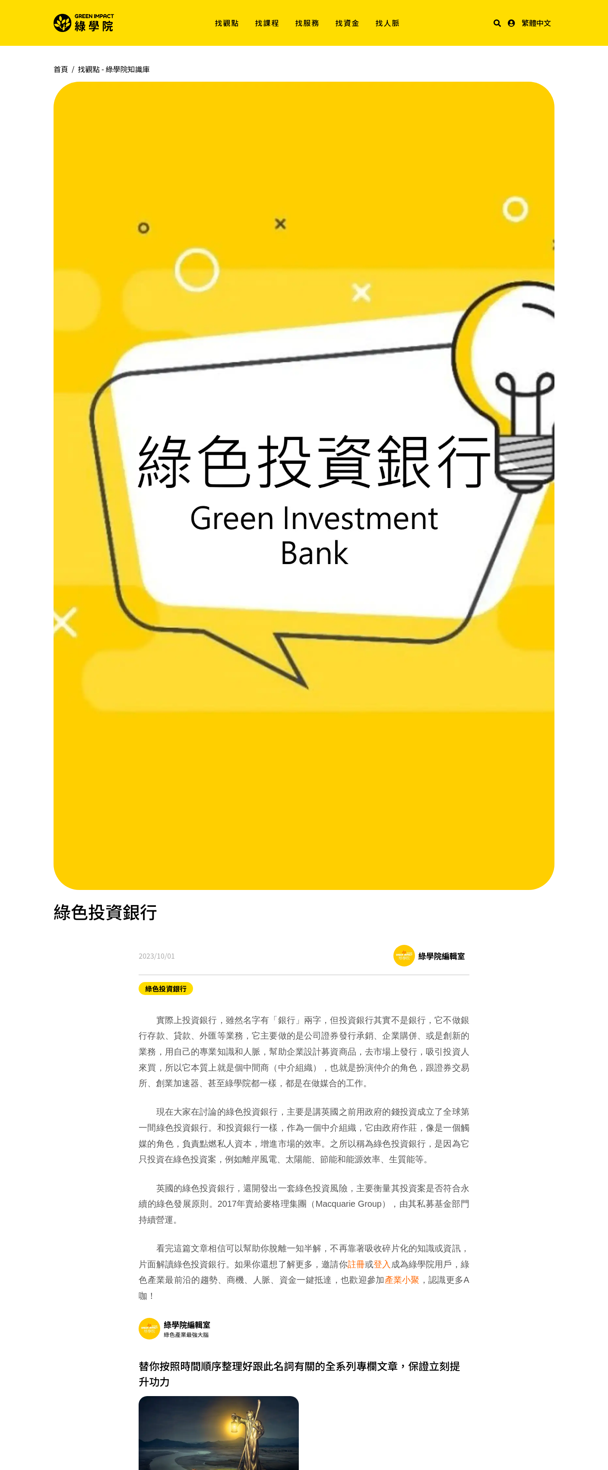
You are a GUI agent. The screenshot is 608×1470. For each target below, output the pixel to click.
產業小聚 (402, 1280)
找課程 (267, 22)
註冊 (356, 1264)
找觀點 (227, 22)
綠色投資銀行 (166, 988)
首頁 (61, 69)
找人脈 (388, 22)
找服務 (307, 22)
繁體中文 (536, 22)
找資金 (348, 22)
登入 (382, 1264)
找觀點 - (114, 69)
